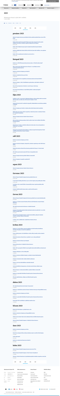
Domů (6, 23)
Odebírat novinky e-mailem (43, 389)
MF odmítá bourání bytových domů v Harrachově (23, 286)
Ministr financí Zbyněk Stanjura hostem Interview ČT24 (24, 349)
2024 (20, 361)
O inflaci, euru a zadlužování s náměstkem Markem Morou (25, 219)
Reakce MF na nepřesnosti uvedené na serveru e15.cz (23, 54)
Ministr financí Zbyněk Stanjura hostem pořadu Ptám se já (25, 177)
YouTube (16, 389)
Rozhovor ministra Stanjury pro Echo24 (21, 293)
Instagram (21, 389)
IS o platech (45, 379)
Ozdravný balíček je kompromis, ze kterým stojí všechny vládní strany (27, 266)
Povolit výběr (53, 4)
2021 (35, 361)
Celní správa (32, 372)
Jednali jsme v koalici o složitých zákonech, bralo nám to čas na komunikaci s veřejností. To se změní (29, 125)
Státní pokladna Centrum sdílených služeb (35, 381)
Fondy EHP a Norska (20, 372)
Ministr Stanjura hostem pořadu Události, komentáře (24, 155)
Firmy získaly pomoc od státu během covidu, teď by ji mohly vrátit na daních (28, 233)
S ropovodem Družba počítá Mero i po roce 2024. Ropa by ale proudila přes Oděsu (29, 180)
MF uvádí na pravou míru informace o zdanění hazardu (24, 206)
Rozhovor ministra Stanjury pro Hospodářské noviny (24, 313)
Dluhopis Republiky (20, 375)
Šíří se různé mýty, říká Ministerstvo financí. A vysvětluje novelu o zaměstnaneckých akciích (26, 67)
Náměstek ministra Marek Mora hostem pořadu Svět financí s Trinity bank (28, 148)
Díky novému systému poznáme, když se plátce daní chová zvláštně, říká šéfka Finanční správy (29, 121)
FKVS (44, 377)
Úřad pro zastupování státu (34, 377)
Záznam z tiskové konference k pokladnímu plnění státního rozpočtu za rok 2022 (29, 356)
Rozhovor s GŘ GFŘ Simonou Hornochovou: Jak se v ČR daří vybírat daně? (28, 63)
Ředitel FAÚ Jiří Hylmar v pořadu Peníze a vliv (22, 309)
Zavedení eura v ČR (20, 382)
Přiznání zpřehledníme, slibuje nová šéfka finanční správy (25, 277)
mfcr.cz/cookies (15, 7)
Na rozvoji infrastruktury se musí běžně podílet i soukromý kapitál (26, 89)
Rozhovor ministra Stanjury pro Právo (20, 139)
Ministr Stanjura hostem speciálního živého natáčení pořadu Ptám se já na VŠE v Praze (29, 38)
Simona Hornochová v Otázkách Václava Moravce (23, 244)
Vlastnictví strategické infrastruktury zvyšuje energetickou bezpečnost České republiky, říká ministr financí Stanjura (29, 130)
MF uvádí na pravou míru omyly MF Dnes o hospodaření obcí (25, 151)
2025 (15, 361)
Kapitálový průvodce (20, 384)
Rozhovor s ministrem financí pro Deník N (21, 340)
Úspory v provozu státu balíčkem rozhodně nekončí (23, 262)
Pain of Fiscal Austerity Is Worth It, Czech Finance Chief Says (25, 86)
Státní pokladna (19, 377)
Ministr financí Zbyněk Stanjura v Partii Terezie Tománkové (25, 352)
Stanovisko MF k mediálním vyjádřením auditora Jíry (24, 300)
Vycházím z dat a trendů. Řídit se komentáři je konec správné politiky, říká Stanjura (28, 185)
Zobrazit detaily (46, 11)
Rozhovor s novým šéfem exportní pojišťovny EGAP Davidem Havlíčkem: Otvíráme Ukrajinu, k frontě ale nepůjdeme (28, 229)
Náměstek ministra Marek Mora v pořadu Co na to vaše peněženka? (26, 237)
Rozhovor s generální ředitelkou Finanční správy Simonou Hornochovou (28, 273)
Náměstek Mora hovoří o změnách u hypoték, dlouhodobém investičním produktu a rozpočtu (29, 104)
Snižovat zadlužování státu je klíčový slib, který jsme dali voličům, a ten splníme (29, 50)
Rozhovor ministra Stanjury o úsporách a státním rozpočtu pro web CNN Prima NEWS (29, 144)
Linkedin (10, 389)
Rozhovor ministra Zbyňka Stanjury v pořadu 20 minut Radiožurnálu (27, 255)
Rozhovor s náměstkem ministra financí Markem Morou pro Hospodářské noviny (30, 289)
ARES (44, 372)
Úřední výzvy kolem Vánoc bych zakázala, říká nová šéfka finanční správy (28, 316)
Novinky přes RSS (52, 389)
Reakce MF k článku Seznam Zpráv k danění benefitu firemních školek (27, 46)
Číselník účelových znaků (47, 375)
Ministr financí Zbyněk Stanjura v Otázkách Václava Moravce (25, 320)
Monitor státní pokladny (20, 379)
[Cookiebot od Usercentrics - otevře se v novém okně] (6, 11)
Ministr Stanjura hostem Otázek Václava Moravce (23, 116)
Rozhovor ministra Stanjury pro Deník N (21, 71)
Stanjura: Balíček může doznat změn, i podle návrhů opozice (25, 189)
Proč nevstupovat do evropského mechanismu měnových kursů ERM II (27, 78)
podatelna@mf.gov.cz (11, 375)
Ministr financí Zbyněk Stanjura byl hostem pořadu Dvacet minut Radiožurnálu (29, 198)
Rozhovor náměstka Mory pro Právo (20, 75)
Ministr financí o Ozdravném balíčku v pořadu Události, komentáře (26, 269)
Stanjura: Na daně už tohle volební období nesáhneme (24, 258)
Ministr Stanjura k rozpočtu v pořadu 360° (21, 159)
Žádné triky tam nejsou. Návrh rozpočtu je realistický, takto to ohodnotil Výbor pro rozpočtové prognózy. (29, 112)
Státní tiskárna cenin (33, 379)
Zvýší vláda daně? (16, 336)
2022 (30, 361)
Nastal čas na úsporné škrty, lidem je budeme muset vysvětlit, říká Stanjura (28, 332)
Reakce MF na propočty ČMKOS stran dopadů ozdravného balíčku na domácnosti (29, 247)
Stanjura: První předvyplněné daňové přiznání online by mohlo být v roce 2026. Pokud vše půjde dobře (29, 211)
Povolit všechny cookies (52, 2)
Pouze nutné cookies (52, 7)
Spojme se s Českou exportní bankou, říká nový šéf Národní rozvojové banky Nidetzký (28, 202)
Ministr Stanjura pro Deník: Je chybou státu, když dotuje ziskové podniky (28, 108)
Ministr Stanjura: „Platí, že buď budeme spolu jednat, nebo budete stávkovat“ (28, 82)
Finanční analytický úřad (34, 375)
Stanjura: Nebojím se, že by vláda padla (21, 251)
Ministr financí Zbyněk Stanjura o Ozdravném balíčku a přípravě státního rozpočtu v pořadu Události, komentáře (28, 215)
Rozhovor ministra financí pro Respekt (21, 240)
